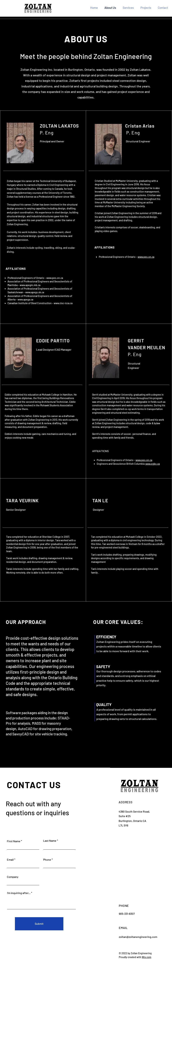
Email (10, 859)
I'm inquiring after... (19, 893)
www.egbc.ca (152, 463)
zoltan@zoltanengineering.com (138, 936)
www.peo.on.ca (54, 277)
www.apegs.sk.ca (34, 292)
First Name (13, 841)
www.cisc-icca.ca (63, 303)
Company (12, 876)
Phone (47, 859)
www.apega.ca (25, 299)
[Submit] (39, 923)
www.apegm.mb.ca (30, 285)
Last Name (49, 840)
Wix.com (146, 957)
